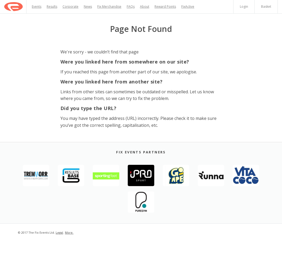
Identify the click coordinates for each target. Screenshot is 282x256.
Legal (59, 232)
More (69, 232)
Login (244, 6)
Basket (266, 6)
